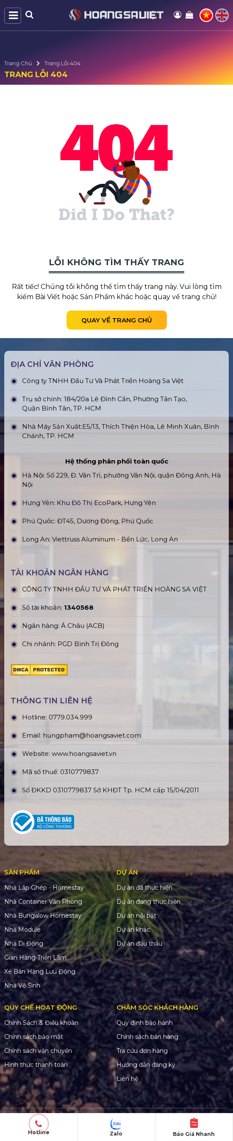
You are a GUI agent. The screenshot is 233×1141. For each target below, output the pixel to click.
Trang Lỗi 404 (62, 63)
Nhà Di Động (23, 943)
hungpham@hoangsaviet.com (92, 735)
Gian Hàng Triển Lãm (35, 957)
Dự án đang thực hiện (148, 901)
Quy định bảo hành (144, 1023)
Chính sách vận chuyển (38, 1051)
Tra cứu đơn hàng (142, 1051)
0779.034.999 (70, 717)
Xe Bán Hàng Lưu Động (39, 971)
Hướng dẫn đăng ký (145, 1065)
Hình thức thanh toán (36, 1065)
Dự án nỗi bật (136, 915)
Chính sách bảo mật (33, 1037)
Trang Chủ (18, 63)
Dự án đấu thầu (139, 943)
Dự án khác (133, 929)
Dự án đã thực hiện (144, 887)
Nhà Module (22, 929)
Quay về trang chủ (116, 320)
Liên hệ (127, 1079)
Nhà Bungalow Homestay (42, 915)
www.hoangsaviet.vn (84, 754)
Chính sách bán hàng (147, 1037)
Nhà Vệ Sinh (22, 985)
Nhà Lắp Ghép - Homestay (44, 887)
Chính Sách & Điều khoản (41, 1023)
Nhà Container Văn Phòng (43, 901)
